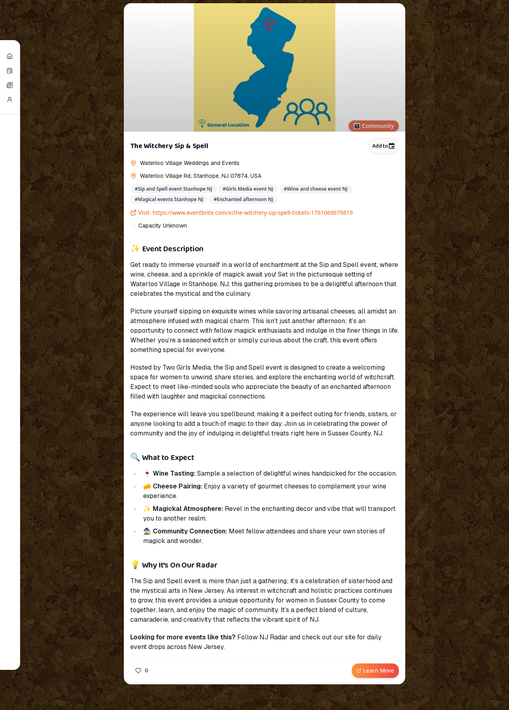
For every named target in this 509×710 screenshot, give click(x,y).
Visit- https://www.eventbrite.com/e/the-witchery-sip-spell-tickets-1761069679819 (241, 212)
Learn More (375, 670)
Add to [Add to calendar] (383, 146)
